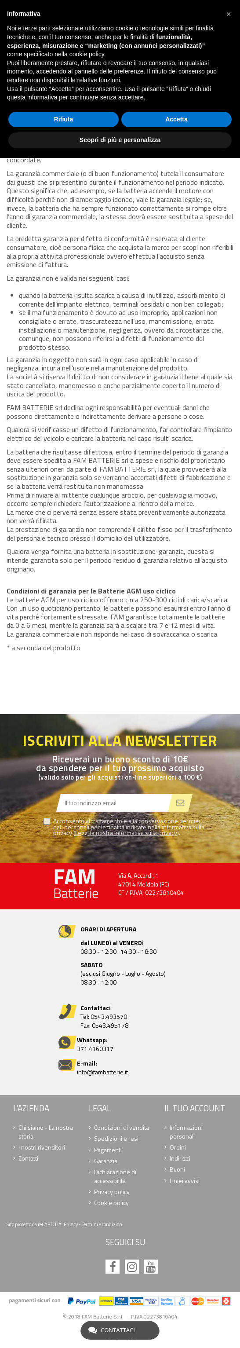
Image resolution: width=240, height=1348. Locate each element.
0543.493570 (109, 1016)
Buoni (177, 1169)
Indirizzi (180, 1158)
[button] (229, 14)
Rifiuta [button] (63, 119)
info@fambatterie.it (102, 1072)
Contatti (28, 1158)
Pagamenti (108, 1150)
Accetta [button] (176, 119)
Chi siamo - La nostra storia (45, 1131)
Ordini (178, 1147)
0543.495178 (110, 1025)
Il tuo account (194, 1108)
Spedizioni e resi (116, 1138)
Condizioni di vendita (121, 1127)
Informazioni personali (186, 1131)
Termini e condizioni (103, 1224)
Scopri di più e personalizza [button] (120, 139)
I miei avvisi (185, 1180)
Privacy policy (112, 1191)
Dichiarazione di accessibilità (115, 1176)
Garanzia (105, 1161)
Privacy (71, 1224)
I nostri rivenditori (41, 1147)
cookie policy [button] (86, 54)
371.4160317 (95, 1048)
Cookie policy (111, 1202)
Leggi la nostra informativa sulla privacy (126, 832)
